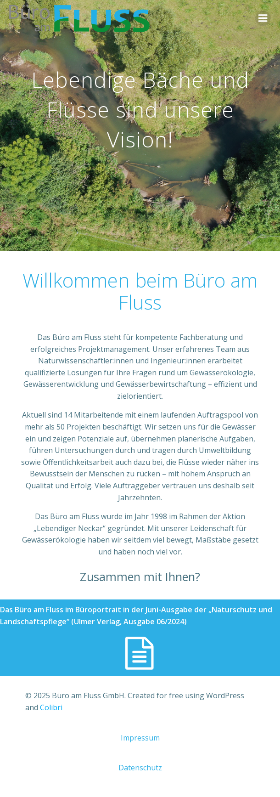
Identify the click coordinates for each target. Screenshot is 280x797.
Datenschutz (140, 768)
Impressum (140, 738)
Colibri (51, 707)
